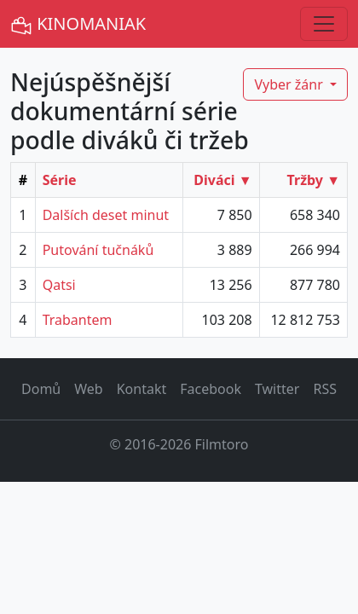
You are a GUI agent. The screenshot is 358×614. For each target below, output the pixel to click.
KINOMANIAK (78, 24)
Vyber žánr (290, 84)
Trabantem (78, 319)
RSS (325, 388)
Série (60, 180)
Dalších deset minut (106, 215)
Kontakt (142, 388)
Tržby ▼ (313, 180)
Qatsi (59, 284)
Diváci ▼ (222, 180)
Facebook (210, 388)
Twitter (277, 388)
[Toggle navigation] (324, 24)
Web (88, 388)
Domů (41, 388)
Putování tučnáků (98, 249)
